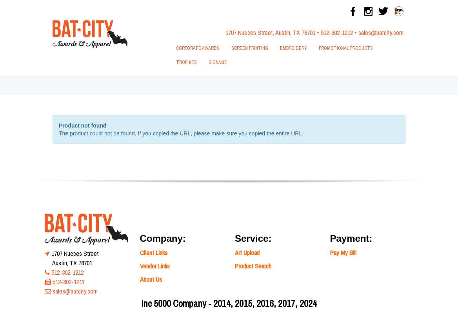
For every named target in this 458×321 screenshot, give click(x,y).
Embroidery (293, 48)
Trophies (186, 62)
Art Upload (247, 252)
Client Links (153, 252)
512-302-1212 (337, 32)
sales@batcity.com (380, 32)
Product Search (253, 266)
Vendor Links (155, 266)
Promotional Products (346, 48)
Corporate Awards (198, 48)
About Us (151, 279)
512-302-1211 (68, 281)
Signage (218, 62)
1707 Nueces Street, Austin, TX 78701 (270, 32)
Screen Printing (249, 48)
